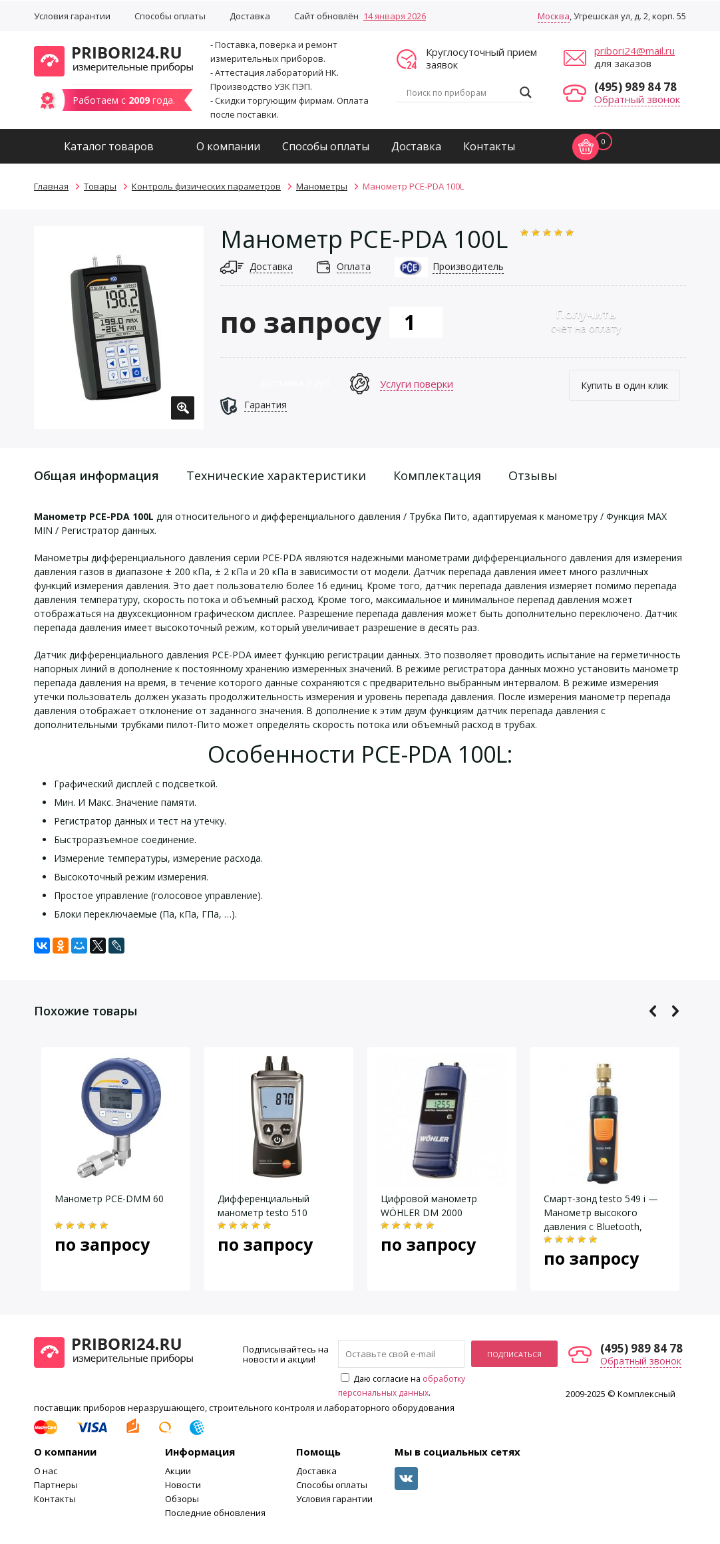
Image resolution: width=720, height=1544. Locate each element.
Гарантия (265, 404)
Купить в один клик (624, 385)
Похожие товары (85, 1011)
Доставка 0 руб (295, 382)
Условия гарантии (72, 16)
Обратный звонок (637, 99)
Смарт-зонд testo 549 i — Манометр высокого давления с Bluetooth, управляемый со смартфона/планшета (601, 1226)
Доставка (250, 16)
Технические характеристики (276, 475)
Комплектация (437, 475)
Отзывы (533, 475)
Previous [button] (653, 1011)
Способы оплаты (170, 16)
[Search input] (460, 92)
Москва (554, 16)
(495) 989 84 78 (635, 86)
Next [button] (675, 1011)
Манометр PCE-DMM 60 (109, 1198)
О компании (228, 146)
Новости (183, 1485)
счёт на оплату (586, 320)
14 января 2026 (394, 16)
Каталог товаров (109, 146)
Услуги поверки (416, 383)
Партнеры (56, 1485)
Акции (178, 1471)
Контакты (489, 146)
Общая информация (96, 475)
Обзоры (182, 1499)
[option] (119, 327)
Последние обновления (215, 1513)
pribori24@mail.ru (634, 50)
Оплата (354, 266)
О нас (45, 1471)
